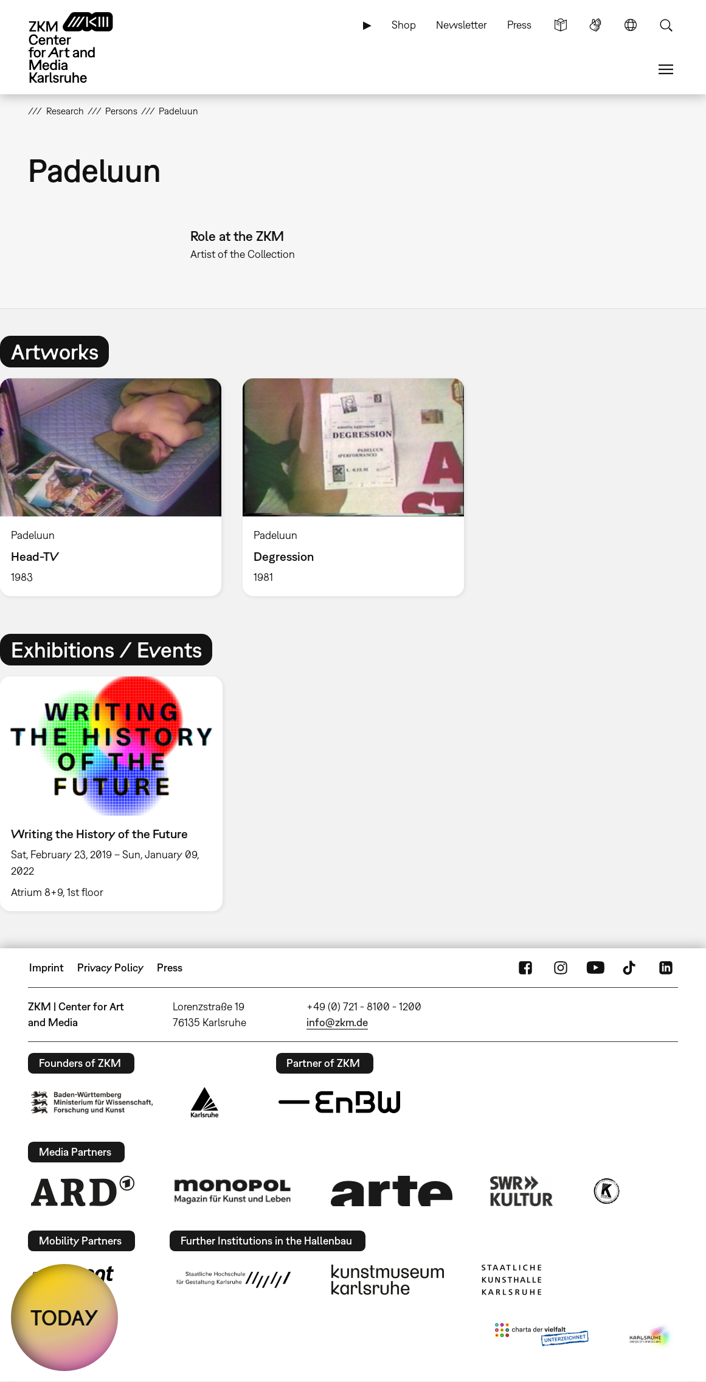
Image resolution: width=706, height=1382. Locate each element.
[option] (353, 487)
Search (666, 25)
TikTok (630, 968)
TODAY (64, 1317)
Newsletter (461, 24)
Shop (404, 24)
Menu (666, 69)
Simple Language (561, 25)
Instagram (561, 968)
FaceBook (525, 968)
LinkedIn (666, 968)
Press (519, 24)
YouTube (595, 968)
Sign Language (595, 25)
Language (630, 25)
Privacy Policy (110, 967)
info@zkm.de (337, 1022)
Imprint (46, 967)
